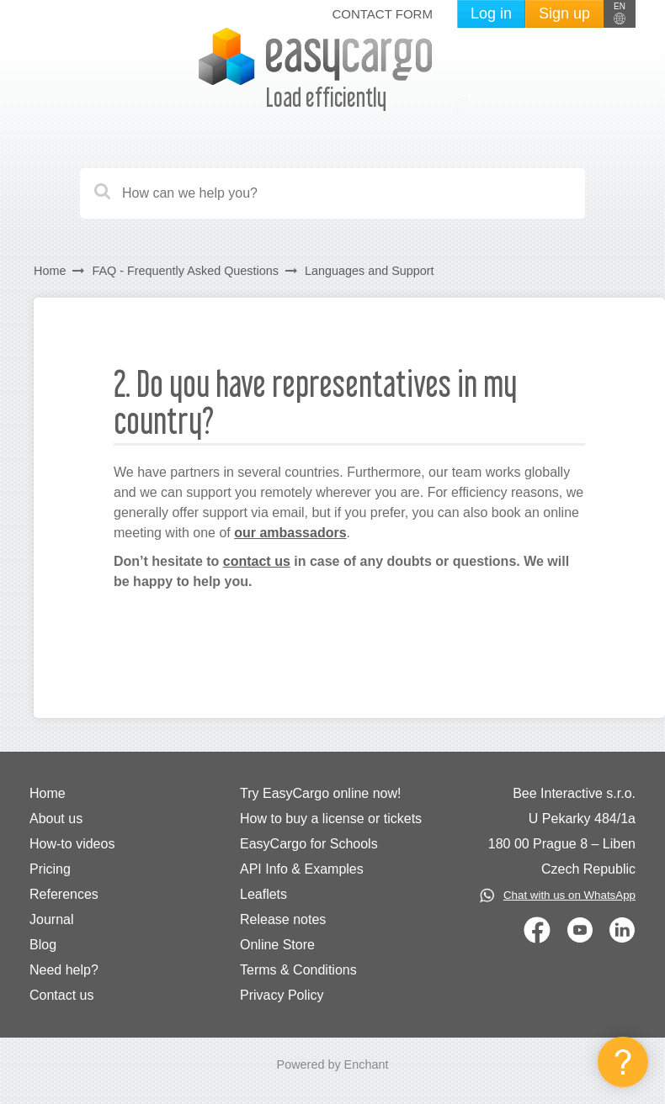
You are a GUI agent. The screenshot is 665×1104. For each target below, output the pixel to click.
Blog (42, 945)
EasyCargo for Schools (309, 844)
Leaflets (263, 894)
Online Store (277, 945)
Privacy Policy (282, 995)
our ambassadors (290, 533)
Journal (51, 919)
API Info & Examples (302, 869)
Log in (491, 13)
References (63, 894)
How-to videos (71, 844)
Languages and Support (369, 270)
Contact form (382, 14)
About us (55, 818)
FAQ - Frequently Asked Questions (185, 270)
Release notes (283, 919)
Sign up (564, 13)
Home (50, 270)
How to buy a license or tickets (331, 818)
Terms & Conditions (298, 970)
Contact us (61, 995)
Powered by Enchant (333, 1064)
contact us (256, 561)
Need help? (63, 970)
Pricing (50, 869)
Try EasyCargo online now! (321, 793)
